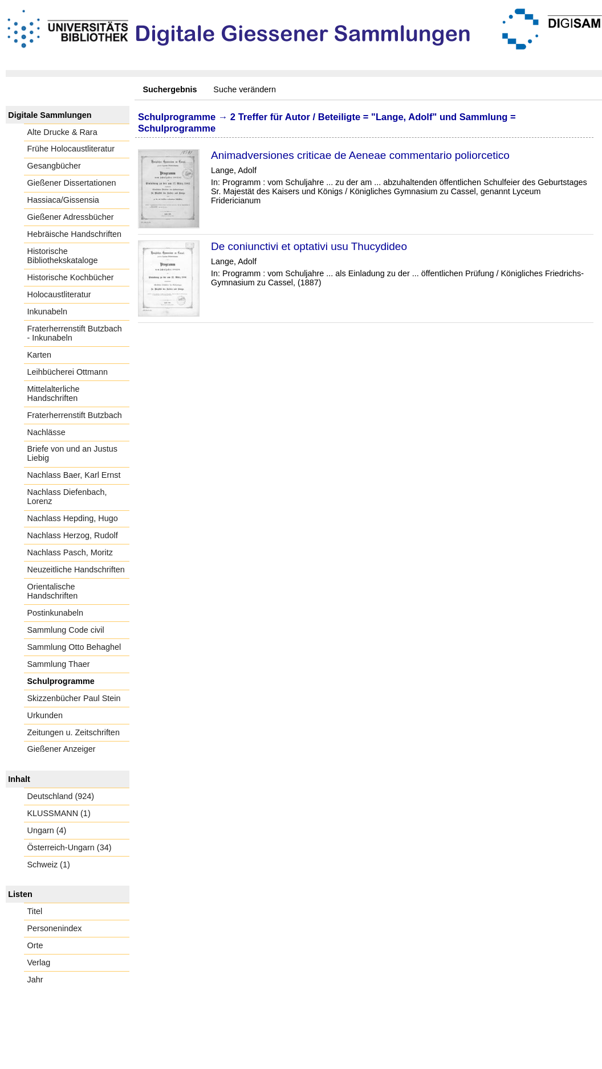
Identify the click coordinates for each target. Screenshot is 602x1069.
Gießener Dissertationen (71, 182)
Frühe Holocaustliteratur (71, 148)
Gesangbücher (54, 165)
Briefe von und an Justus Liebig (72, 453)
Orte (35, 945)
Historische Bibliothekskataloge (62, 256)
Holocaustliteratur (59, 294)
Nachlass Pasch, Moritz (70, 552)
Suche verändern (244, 89)
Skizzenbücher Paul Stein (74, 698)
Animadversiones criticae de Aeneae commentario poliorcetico (360, 155)
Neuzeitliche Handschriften (76, 569)
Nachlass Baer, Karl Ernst (74, 475)
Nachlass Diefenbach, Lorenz (67, 497)
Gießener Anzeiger (61, 748)
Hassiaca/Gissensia (63, 199)
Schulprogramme (61, 681)
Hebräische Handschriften (74, 234)
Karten (39, 354)
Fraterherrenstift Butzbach (74, 415)
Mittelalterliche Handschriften (53, 393)
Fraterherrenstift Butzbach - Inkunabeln (74, 333)
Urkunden (45, 715)
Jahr (35, 979)
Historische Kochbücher (70, 277)
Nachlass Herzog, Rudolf (72, 535)
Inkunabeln (47, 311)
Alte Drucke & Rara (62, 132)
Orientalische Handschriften (52, 591)
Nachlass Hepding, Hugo (72, 518)
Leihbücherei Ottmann (67, 371)
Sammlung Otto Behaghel (74, 647)
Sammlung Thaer (58, 664)
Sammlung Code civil (65, 629)
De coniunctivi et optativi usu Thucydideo (309, 246)
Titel (35, 911)
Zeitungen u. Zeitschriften (73, 732)
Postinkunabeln (55, 612)
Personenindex (54, 928)
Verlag (39, 962)
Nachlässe (46, 432)
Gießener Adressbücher (70, 217)
